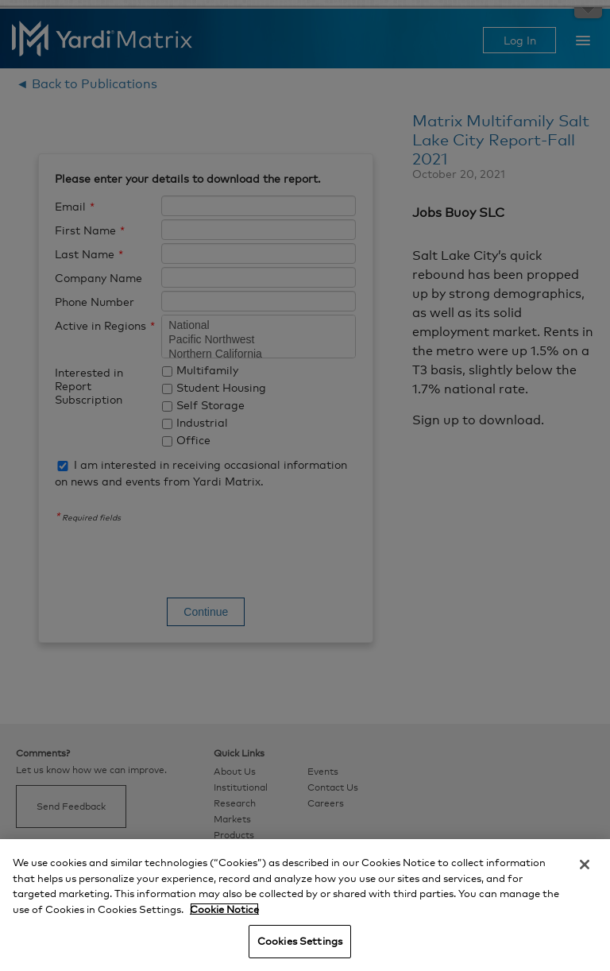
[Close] (584, 864)
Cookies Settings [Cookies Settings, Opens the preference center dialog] (299, 940)
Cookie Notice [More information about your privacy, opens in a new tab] (224, 909)
